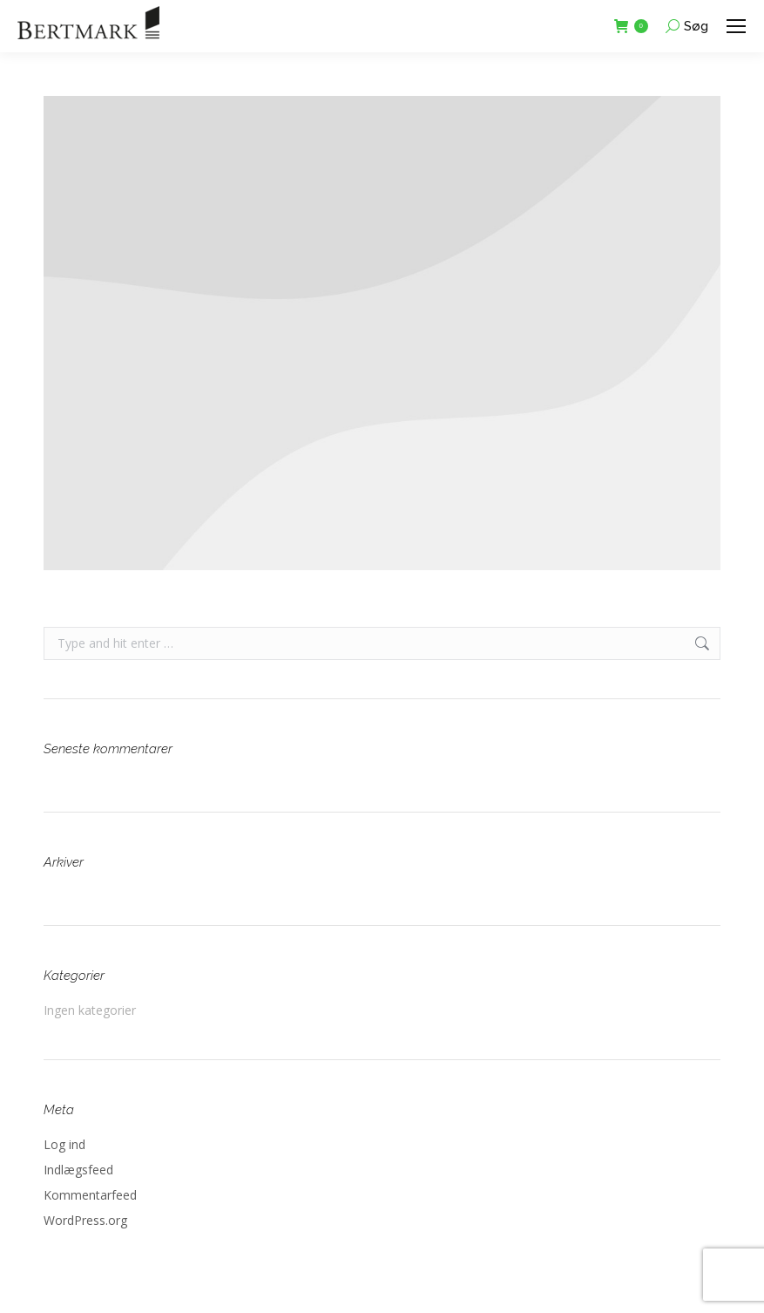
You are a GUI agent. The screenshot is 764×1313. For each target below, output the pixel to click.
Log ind (64, 1144)
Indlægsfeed (78, 1169)
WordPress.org (85, 1220)
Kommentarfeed (90, 1195)
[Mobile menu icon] (736, 26)
